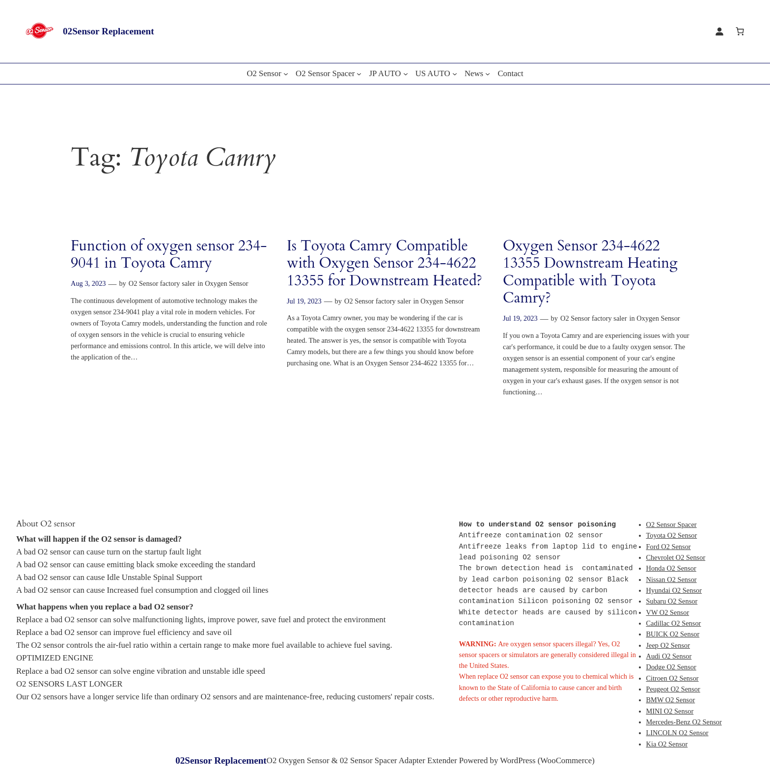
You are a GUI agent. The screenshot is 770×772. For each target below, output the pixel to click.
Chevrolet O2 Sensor (676, 557)
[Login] (719, 31)
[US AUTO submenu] (454, 73)
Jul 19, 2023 (304, 301)
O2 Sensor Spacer (671, 524)
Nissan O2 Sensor (671, 579)
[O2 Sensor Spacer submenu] (359, 73)
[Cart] (740, 31)
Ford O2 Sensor (668, 547)
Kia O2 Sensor (667, 744)
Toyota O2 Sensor (671, 535)
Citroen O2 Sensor (672, 678)
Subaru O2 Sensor (672, 601)
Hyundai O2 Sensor (674, 590)
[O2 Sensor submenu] (285, 73)
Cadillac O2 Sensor (673, 623)
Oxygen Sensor (226, 283)
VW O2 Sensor (667, 612)
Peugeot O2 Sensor (673, 689)
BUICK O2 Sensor (673, 634)
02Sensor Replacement (108, 31)
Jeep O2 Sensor (668, 645)
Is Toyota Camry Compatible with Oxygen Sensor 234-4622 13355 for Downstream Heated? (384, 264)
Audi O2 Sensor (669, 656)
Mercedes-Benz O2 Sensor (684, 722)
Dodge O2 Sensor (671, 667)
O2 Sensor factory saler (162, 283)
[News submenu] (487, 73)
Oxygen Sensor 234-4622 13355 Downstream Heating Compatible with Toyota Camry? (590, 272)
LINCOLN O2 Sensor (677, 733)
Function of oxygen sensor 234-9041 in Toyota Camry (169, 255)
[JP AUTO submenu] (405, 73)
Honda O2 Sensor (671, 568)
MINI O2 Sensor (670, 711)
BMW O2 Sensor (670, 700)
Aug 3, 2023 (88, 283)
